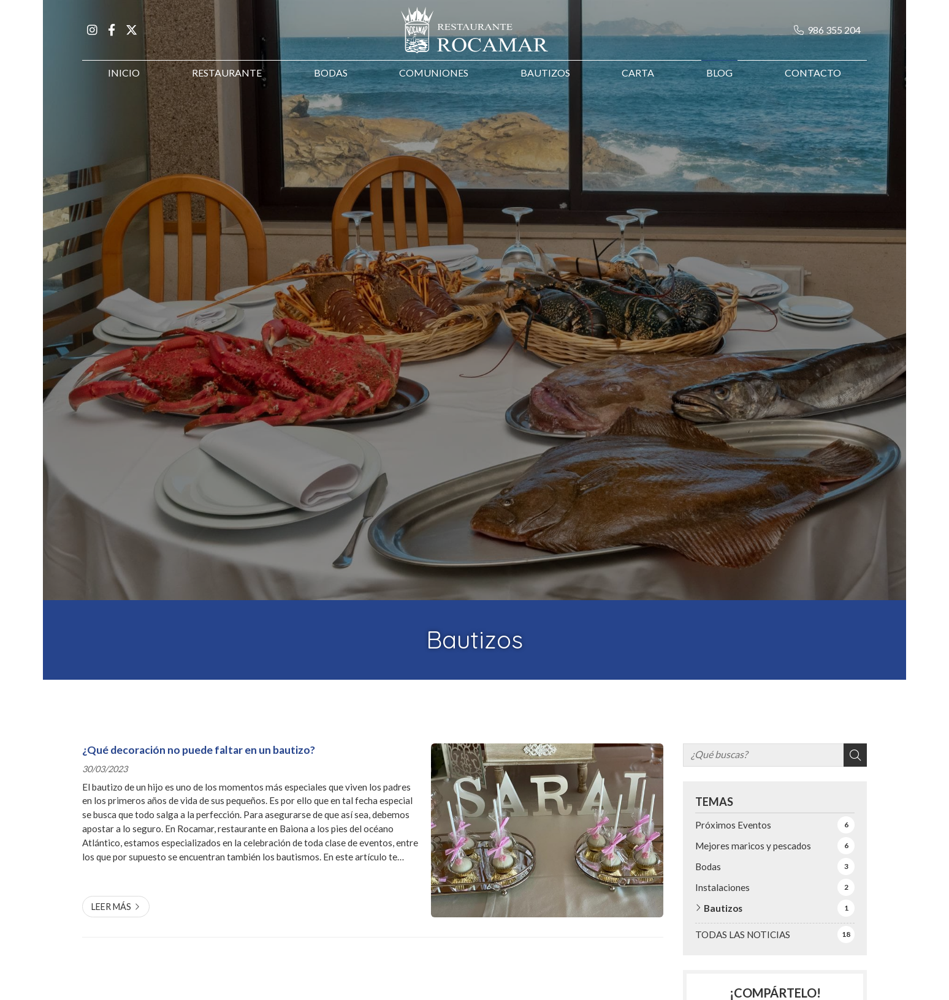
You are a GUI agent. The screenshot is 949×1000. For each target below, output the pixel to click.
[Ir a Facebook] (111, 35)
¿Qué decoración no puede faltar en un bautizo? (198, 749)
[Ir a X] (131, 35)
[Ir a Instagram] (92, 35)
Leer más (111, 906)
